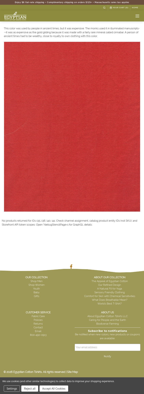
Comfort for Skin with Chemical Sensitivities (109, 296)
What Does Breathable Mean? (109, 299)
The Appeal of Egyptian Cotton (110, 281)
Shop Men (37, 281)
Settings (12, 388)
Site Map (72, 372)
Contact (38, 327)
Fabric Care (38, 316)
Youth (36, 288)
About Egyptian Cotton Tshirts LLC (107, 316)
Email (38, 331)
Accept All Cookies (53, 388)
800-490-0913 (38, 334)
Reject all (29, 388)
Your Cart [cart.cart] (119, 8)
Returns (38, 323)
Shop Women (36, 284)
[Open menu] (137, 16)
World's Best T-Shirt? (109, 303)
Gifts (36, 296)
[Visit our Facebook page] (72, 267)
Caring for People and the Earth (107, 319)
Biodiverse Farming (107, 323)
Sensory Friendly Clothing (109, 292)
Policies (38, 319)
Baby (37, 292)
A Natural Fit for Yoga (109, 288)
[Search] (104, 7)
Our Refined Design (109, 284)
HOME (135, 8)
